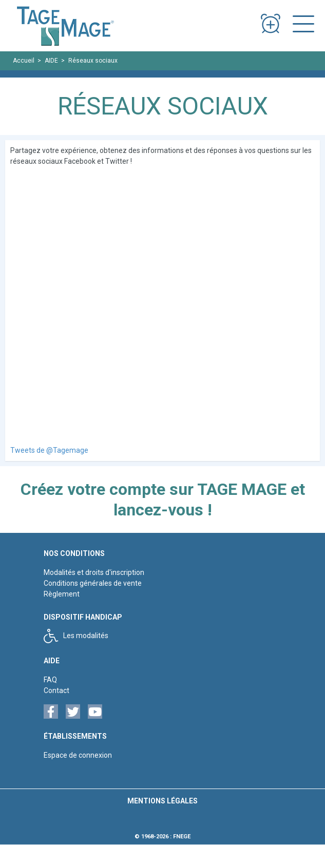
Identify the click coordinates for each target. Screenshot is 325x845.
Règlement (62, 594)
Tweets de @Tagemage (49, 450)
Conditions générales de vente (93, 583)
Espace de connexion (78, 755)
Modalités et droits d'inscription (94, 572)
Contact (56, 690)
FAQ (50, 680)
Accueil (23, 60)
